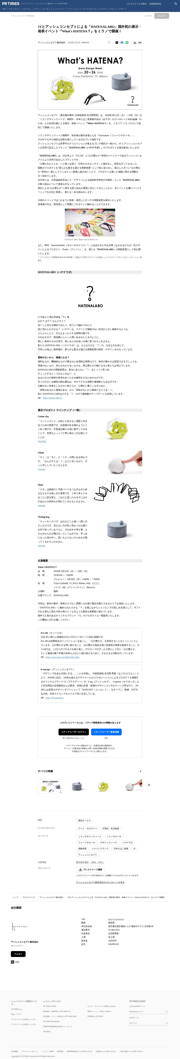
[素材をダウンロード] (135, 42)
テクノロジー (14, 8)
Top (4, 8)
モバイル (27, 8)
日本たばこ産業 (121, 849)
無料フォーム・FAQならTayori (99, 1011)
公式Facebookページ (137, 1006)
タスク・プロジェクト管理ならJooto (101, 1006)
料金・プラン (16, 1014)
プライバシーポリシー (29, 1051)
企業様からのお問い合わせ (106, 1051)
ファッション (74, 8)
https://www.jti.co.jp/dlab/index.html (62, 657)
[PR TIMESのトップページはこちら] (34, 3)
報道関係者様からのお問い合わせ (79, 1051)
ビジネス (103, 8)
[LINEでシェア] (127, 42)
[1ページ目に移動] (140, 771)
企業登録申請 (155, 3)
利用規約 (60, 1051)
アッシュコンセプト (87, 855)
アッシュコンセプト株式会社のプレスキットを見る (100, 882)
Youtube (41, 469)
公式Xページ (134, 1017)
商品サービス (84, 820)
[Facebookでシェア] (122, 42)
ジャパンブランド (100, 849)
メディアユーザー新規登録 (106, 732)
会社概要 (14, 1051)
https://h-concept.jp (54, 698)
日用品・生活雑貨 (110, 828)
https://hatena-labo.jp (52, 398)
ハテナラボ (127, 842)
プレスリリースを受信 (136, 3)
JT (134, 849)
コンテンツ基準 (47, 1051)
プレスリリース (28, 897)
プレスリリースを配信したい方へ (24, 1024)
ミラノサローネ (113, 836)
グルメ (113, 8)
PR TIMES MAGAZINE (51, 1021)
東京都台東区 (82, 862)
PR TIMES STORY (49, 1006)
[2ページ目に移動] (141, 771)
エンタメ (46, 8)
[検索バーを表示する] (176, 4)
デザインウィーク (108, 842)
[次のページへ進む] (148, 785)
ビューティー (59, 8)
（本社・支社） (97, 862)
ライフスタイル (89, 8)
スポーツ (122, 8)
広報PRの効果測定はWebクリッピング (57, 1026)
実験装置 (82, 849)
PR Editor (46, 1031)
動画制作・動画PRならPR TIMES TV (56, 1011)
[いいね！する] (109, 42)
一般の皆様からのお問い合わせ (131, 1051)
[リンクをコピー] (140, 42)
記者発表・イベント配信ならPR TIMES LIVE (59, 1016)
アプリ (37, 8)
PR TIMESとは (16, 1009)
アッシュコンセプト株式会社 (51, 897)
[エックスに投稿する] (117, 42)
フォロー (18, 954)
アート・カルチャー (87, 828)
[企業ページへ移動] (19, 927)
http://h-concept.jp (116, 919)
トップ (15, 897)
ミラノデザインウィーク (89, 836)
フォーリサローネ (86, 842)
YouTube (42, 441)
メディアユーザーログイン (73, 732)
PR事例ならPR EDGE (95, 1016)
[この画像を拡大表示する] (50, 786)
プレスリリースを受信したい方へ (24, 1019)
